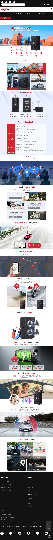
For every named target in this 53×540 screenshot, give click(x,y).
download (30, 14)
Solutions (30, 482)
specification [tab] (18, 14)
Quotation (49, 523)
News (29, 484)
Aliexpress (30, 501)
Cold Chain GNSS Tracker (7, 493)
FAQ (29, 490)
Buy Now (5, 18)
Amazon (30, 498)
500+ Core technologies (7, 520)
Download (30, 487)
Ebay (29, 503)
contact (41, 14)
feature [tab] (3, 14)
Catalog (48, 528)
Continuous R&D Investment (8, 517)
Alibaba (29, 506)
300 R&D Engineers (6, 514)
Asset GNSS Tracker (6, 484)
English (47, 4)
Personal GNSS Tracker (7, 487)
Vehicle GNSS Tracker (6, 482)
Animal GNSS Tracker (6, 490)
